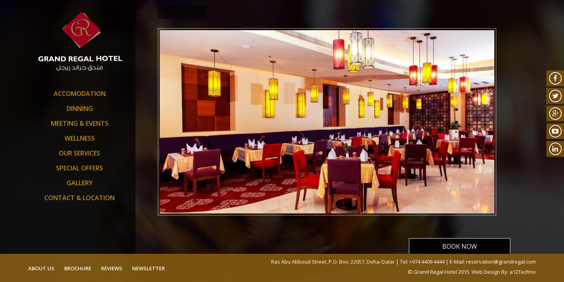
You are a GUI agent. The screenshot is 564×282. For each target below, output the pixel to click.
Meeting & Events (79, 123)
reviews (111, 268)
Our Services (79, 153)
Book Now (459, 246)
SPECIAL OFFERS (79, 168)
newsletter (148, 268)
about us (41, 268)
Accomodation (80, 93)
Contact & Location (79, 197)
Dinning (80, 108)
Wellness (80, 138)
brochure (77, 268)
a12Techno (523, 271)
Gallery (80, 183)
